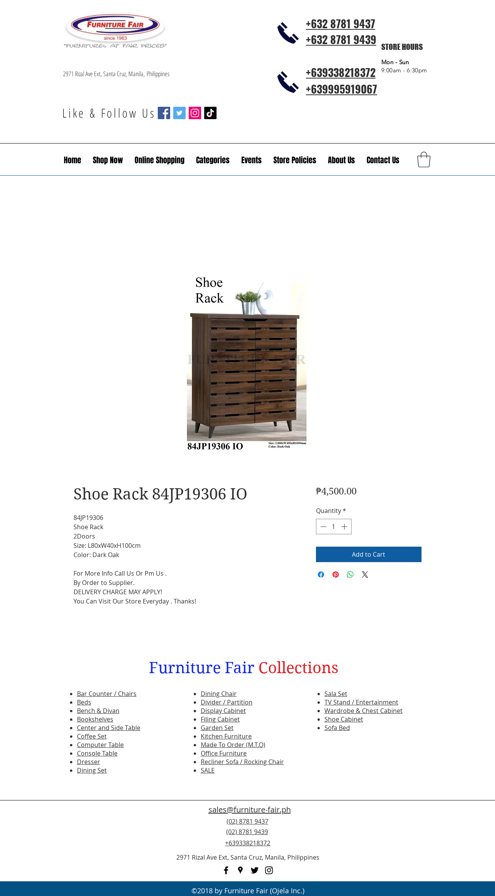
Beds (84, 702)
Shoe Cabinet (343, 719)
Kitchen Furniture (226, 736)
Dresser (88, 761)
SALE (208, 770)
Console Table (97, 753)
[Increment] (345, 526)
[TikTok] (210, 113)
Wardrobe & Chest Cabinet (363, 710)
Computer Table (100, 744)
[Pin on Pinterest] (335, 574)
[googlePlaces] (240, 870)
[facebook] (226, 870)
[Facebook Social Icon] (164, 113)
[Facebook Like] (384, 836)
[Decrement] (322, 526)
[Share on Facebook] (321, 574)
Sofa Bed (337, 727)
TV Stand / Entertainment (361, 702)
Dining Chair (219, 693)
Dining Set (92, 770)
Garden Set (217, 727)
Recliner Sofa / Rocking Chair (242, 761)
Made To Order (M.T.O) (233, 744)
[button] (252, 160)
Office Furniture (224, 753)
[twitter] (254, 870)
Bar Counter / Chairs (107, 693)
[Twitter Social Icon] (179, 113)
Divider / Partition (227, 702)
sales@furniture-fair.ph (249, 809)
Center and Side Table (108, 727)
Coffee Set (92, 736)
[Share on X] (365, 574)
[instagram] (269, 870)
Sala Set (335, 693)
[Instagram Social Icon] (195, 113)
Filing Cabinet (220, 719)
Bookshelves (95, 719)
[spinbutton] (334, 526)
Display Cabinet (223, 710)
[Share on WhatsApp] (350, 574)
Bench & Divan (98, 710)
